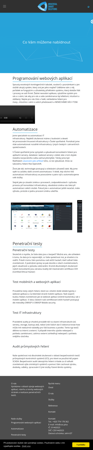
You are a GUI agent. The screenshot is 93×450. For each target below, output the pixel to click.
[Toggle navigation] (4, 6)
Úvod (50, 387)
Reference (53, 405)
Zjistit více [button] (26, 446)
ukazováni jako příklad (33, 161)
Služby (51, 399)
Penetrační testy (18, 434)
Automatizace (17, 428)
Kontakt (51, 411)
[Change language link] (88, 6)
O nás (51, 393)
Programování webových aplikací (26, 422)
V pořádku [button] (81, 445)
